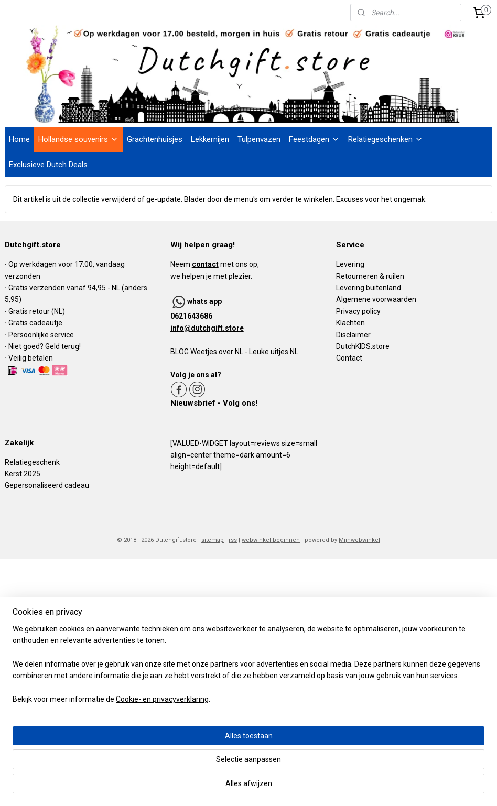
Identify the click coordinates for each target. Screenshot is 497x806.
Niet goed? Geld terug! (44, 346)
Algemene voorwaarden (376, 299)
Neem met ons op (213, 264)
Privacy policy (358, 311)
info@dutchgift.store (207, 328)
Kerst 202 (20, 474)
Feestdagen (314, 139)
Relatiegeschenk (32, 462)
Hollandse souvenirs (78, 139)
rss (233, 540)
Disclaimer (353, 335)
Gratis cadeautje (36, 323)
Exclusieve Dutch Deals (48, 164)
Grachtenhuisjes (154, 139)
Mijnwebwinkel (359, 540)
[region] (179, 753)
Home (19, 139)
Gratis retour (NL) (36, 311)
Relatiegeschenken (385, 139)
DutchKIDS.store (363, 346)
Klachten (350, 323)
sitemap (212, 540)
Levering (350, 264)
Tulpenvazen (258, 139)
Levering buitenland (368, 288)
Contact (349, 358)
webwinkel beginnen (271, 540)
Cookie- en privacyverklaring (162, 787)
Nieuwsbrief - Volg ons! (213, 403)
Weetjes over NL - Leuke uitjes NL (243, 351)
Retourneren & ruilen (370, 276)
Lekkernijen (210, 139)
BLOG (179, 351)
